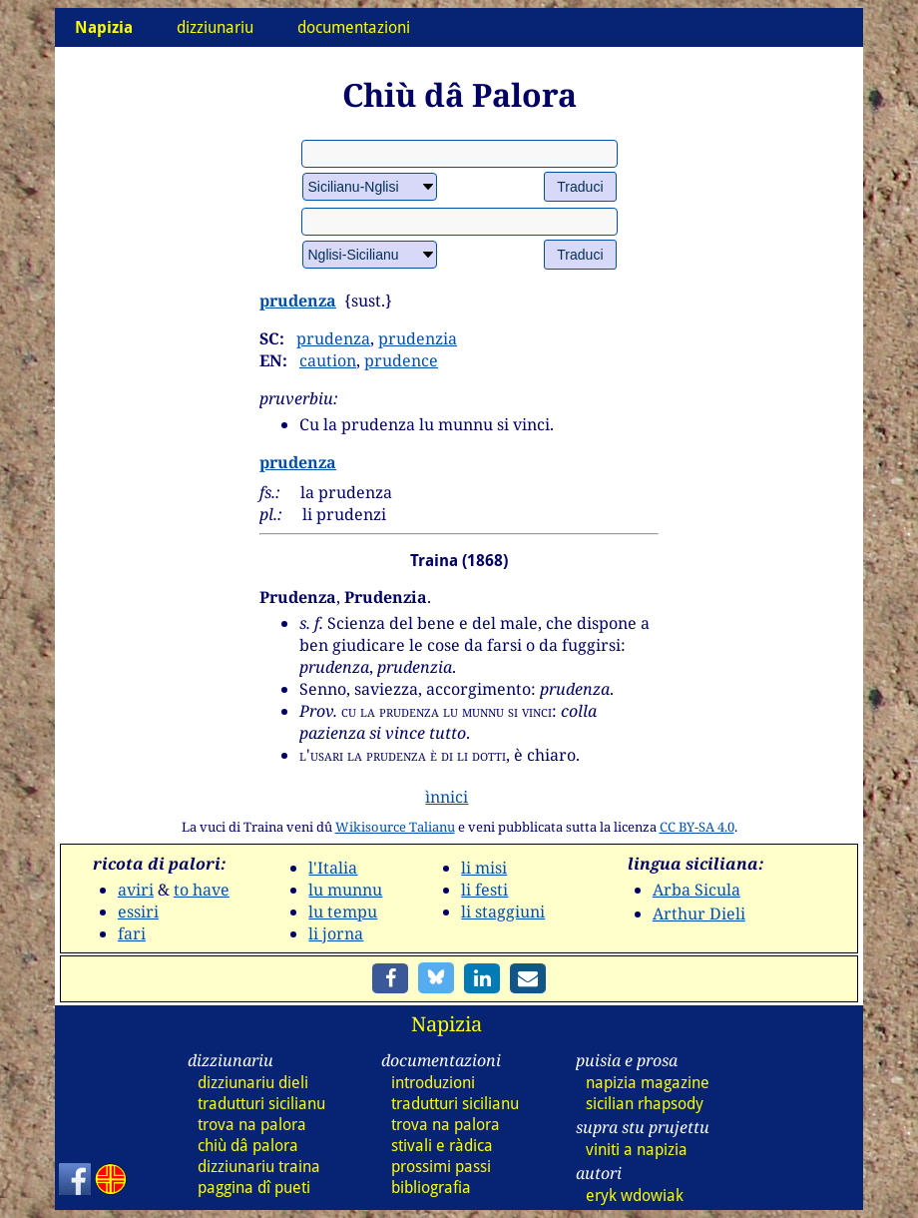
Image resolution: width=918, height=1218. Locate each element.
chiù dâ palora (248, 1145)
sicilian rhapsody (644, 1103)
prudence (401, 360)
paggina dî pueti (254, 1187)
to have (202, 890)
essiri (138, 911)
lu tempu (342, 911)
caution (327, 360)
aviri (136, 890)
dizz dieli (253, 1082)
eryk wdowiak (635, 1195)
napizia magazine (647, 1082)
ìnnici (446, 797)
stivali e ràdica (442, 1145)
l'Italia (332, 868)
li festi (484, 890)
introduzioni (433, 1082)
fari (132, 933)
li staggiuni (503, 911)
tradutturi (261, 1103)
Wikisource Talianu (395, 827)
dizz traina (259, 1166)
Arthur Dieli (699, 913)
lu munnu (345, 890)
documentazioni (353, 27)
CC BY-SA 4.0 (697, 827)
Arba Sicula (696, 890)
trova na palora (252, 1124)
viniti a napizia (637, 1149)
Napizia (446, 1023)
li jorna (335, 933)
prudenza (297, 300)
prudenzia (417, 338)
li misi (484, 868)
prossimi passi (441, 1166)
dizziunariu (215, 27)
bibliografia (431, 1187)
